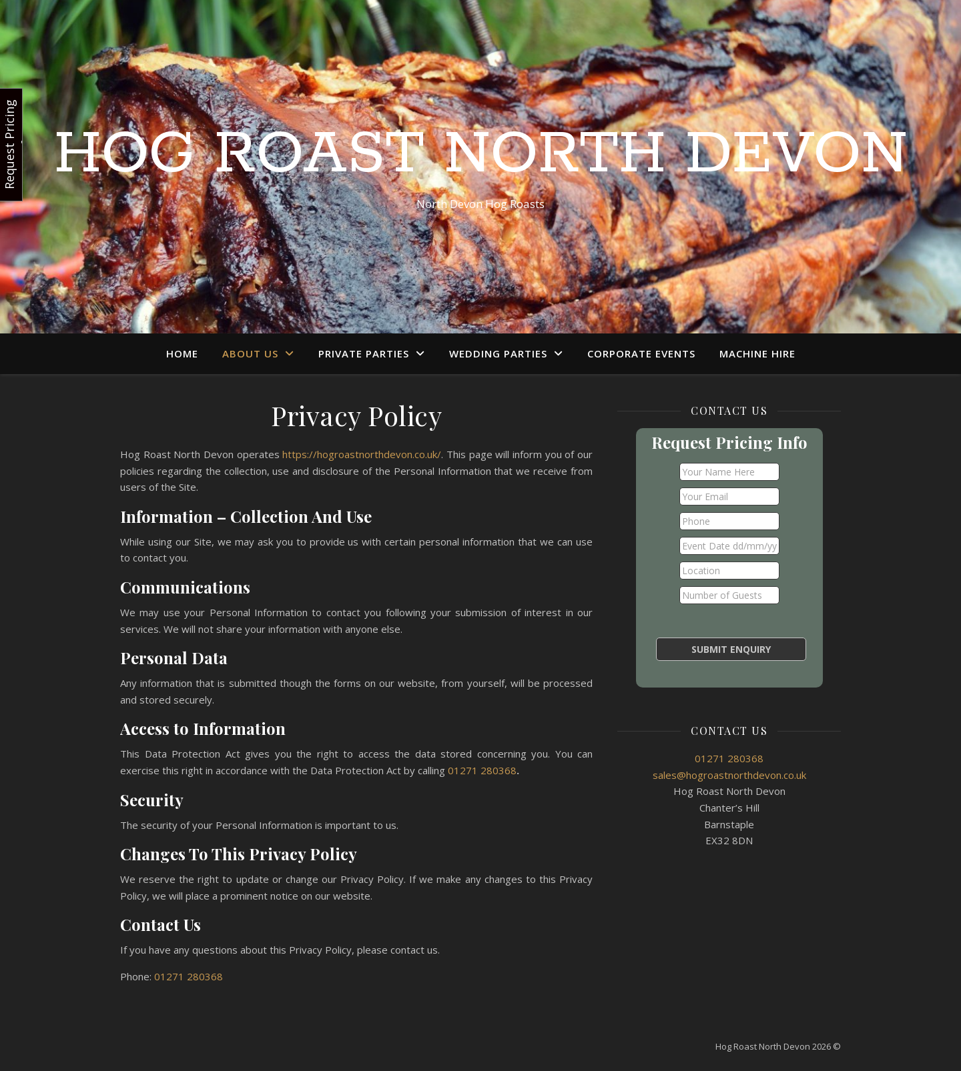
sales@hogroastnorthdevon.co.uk (729, 775)
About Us (250, 353)
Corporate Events (641, 353)
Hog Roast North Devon (481, 154)
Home (182, 353)
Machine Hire (757, 353)
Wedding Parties (498, 353)
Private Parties (363, 353)
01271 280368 (482, 770)
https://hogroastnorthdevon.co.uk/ (361, 454)
